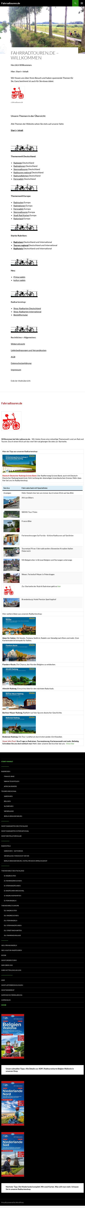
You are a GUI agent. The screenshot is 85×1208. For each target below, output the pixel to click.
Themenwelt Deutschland (12, 871)
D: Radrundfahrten (12, 896)
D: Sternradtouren (12, 886)
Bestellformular (20, 315)
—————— (5, 841)
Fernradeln (18, 179)
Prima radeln (19, 277)
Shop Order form (9, 960)
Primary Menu (82, 3)
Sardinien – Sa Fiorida (13, 851)
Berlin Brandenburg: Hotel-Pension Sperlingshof (25, 861)
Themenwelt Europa (10, 906)
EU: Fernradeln (10, 920)
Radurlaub (18, 218)
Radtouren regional (22, 172)
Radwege (17, 162)
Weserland (9, 811)
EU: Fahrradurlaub (12, 935)
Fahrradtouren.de (10, 3)
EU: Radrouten (10, 911)
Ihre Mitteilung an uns (11, 970)
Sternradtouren (20, 169)
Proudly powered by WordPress (12, 1202)
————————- (7, 975)
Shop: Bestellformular (11, 836)
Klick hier (70, 743)
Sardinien (8, 796)
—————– (5, 766)
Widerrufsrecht (18, 344)
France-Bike (9, 776)
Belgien (7, 801)
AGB (13, 356)
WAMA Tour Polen (11, 781)
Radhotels (6, 846)
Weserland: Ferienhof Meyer (16, 856)
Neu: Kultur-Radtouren (11, 950)
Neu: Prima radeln (9, 945)
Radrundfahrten (21, 175)
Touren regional (8, 791)
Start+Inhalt (7, 761)
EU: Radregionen (11, 915)
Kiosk (3, 955)
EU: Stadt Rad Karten (13, 930)
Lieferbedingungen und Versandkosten (28, 350)
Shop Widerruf (7, 990)
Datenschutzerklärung (21, 363)
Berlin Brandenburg (13, 816)
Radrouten (18, 202)
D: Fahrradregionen (13, 881)
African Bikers (10, 786)
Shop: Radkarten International (27, 311)
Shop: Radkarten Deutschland (27, 308)
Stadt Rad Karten (21, 215)
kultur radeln (19, 280)
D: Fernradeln (10, 901)
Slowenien (8, 806)
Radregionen (19, 166)
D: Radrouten (10, 876)
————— (4, 940)
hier (59, 586)
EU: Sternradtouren (13, 925)
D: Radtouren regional (14, 891)
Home (3, 1005)
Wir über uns (7, 965)
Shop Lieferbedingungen (12, 985)
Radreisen (5, 771)
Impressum (16, 369)
